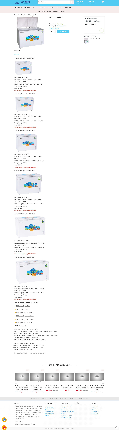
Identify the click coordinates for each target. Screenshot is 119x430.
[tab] (16, 54)
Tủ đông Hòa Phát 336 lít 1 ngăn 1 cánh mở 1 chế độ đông (97, 387)
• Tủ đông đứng (73, 398)
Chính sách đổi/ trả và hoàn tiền (66, 407)
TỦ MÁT (59, 7)
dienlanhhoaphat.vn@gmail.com (25, 424)
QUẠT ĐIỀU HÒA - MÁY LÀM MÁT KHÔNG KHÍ (52, 11)
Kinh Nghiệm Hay (49, 413)
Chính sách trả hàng (66, 417)
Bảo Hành (47, 409)
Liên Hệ (47, 415)
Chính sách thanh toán (66, 409)
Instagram (95, 409)
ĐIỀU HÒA (68, 7)
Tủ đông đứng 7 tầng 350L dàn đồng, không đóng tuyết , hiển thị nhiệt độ (22, 387)
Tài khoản (91, 1)
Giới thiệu (47, 406)
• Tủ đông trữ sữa (64, 398)
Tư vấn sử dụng (49, 411)
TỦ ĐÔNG (41, 7)
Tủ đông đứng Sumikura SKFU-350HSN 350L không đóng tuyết (37, 387)
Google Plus (95, 411)
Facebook (95, 406)
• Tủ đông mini (44, 398)
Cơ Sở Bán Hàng (49, 408)
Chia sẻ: (16, 50)
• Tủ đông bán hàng (83, 398)
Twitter (94, 408)
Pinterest (95, 413)
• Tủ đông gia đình (53, 398)
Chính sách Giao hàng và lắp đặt (67, 412)
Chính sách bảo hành (66, 415)
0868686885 (79, 1)
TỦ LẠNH (51, 7)
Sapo (72, 428)
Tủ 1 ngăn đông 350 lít (22, 309)
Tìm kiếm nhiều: (35, 398)
